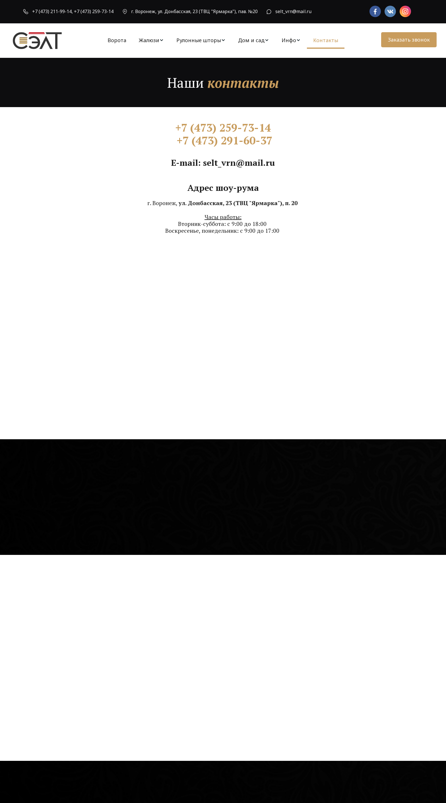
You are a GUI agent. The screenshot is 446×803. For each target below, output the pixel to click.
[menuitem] (117, 40)
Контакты (325, 40)
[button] (151, 40)
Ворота (117, 40)
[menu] (223, 40)
